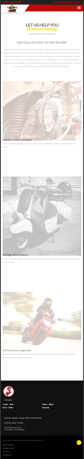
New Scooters (8, 445)
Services (6, 452)
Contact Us (7, 455)
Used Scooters (8, 448)
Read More (11, 153)
